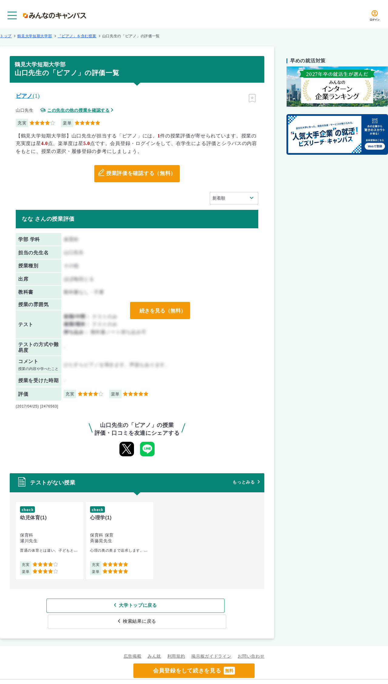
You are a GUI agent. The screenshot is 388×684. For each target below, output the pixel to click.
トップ (6, 36)
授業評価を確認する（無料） (141, 173)
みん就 (154, 640)
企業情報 (272, 673)
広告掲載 (133, 640)
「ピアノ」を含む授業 (77, 36)
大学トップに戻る (98, 605)
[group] (49, 540)
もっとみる (243, 482)
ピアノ (24, 96)
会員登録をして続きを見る (194, 671)
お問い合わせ (251, 640)
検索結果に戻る (181, 605)
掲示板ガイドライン (211, 640)
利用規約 (176, 640)
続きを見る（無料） (161, 310)
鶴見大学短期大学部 (34, 36)
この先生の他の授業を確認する (78, 110)
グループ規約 (120, 673)
